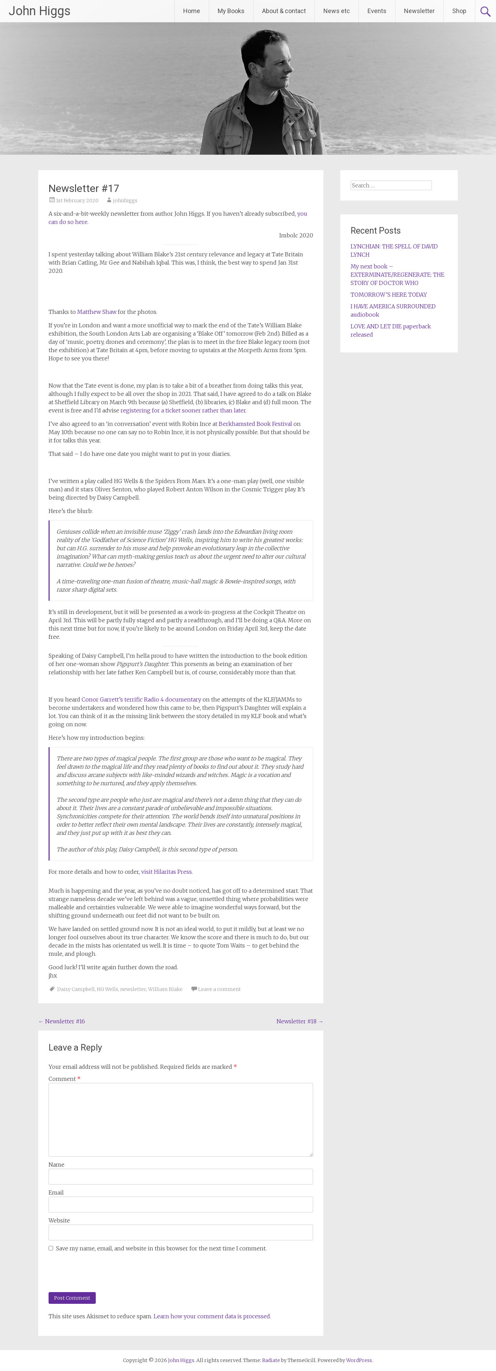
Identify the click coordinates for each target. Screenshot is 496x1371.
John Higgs (40, 11)
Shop (459, 10)
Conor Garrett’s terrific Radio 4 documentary (141, 699)
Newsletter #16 (61, 1021)
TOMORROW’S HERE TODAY (389, 294)
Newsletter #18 (300, 1021)
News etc (336, 10)
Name (56, 1164)
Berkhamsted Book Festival (255, 423)
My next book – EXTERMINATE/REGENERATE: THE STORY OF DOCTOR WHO (397, 274)
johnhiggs (125, 200)
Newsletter (419, 10)
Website (59, 1220)
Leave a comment (219, 989)
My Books (231, 10)
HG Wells (107, 989)
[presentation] (95, 1271)
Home (191, 10)
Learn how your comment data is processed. (212, 1316)
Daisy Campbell (76, 989)
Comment (65, 1078)
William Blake (165, 989)
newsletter (133, 989)
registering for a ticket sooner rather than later (183, 410)
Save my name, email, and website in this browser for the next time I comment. (161, 1248)
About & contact (284, 10)
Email (56, 1192)
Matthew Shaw (96, 311)
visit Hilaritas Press (166, 871)
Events (377, 10)
